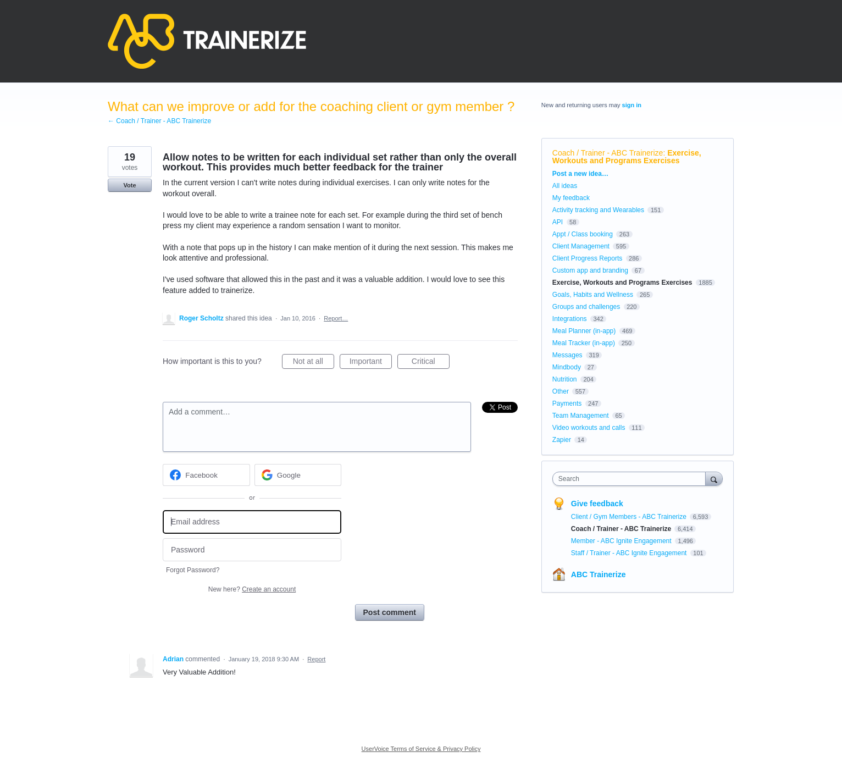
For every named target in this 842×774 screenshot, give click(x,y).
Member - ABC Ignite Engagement (622, 541)
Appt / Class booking (582, 234)
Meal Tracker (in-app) (583, 343)
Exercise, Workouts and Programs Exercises (626, 156)
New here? (252, 589)
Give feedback (597, 503)
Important (371, 363)
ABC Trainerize (598, 574)
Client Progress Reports (587, 258)
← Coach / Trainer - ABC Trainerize (159, 121)
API (557, 222)
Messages (567, 355)
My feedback (571, 198)
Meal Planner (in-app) (584, 331)
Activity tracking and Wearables (598, 210)
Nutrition (564, 379)
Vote (129, 185)
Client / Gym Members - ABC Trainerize (629, 517)
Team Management (580, 415)
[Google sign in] (298, 475)
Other (560, 391)
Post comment (389, 612)
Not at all (313, 363)
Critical (431, 363)
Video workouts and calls (588, 428)
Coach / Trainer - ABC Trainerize (607, 152)
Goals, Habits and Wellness (592, 294)
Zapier (561, 440)
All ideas (564, 186)
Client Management (581, 246)
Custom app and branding (590, 270)
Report (316, 659)
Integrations (569, 319)
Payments (566, 403)
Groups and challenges (586, 307)
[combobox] (632, 479)
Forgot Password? (192, 570)
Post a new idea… (580, 174)
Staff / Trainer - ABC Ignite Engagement (630, 553)
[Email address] (252, 522)
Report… (336, 318)
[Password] (252, 550)
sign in (631, 105)
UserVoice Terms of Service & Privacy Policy (421, 748)
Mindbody (566, 367)
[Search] (714, 478)
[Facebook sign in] (206, 475)
